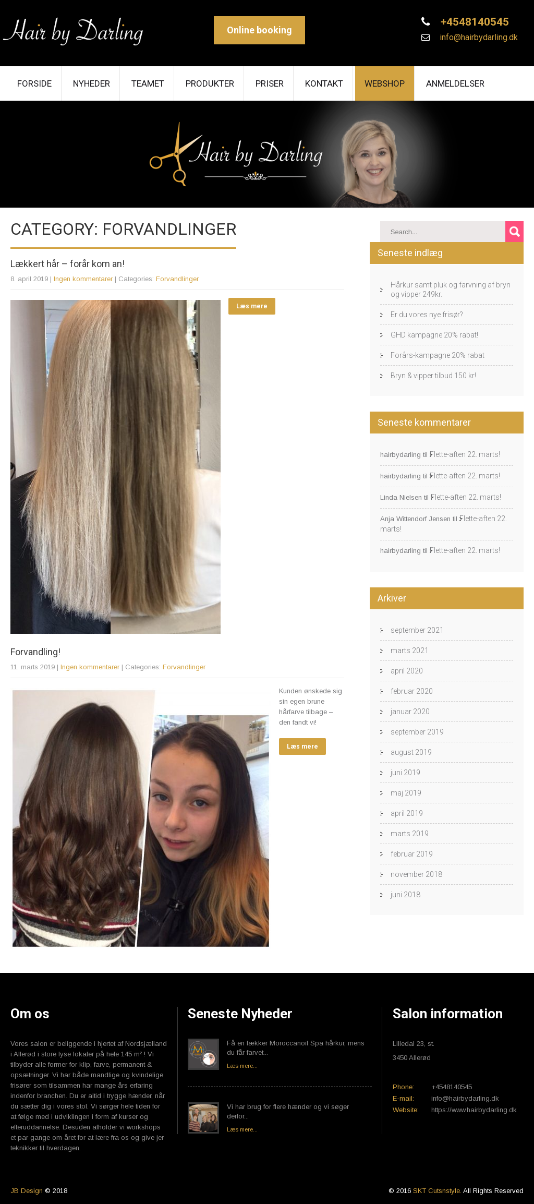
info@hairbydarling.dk (478, 37)
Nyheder (91, 83)
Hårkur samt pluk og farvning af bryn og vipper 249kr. (451, 289)
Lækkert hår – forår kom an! (67, 263)
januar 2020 (410, 711)
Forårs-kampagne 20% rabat (437, 355)
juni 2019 (405, 772)
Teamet (147, 83)
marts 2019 (410, 833)
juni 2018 (405, 894)
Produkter (210, 83)
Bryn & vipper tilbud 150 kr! (433, 375)
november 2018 (416, 874)
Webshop (385, 83)
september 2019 (417, 732)
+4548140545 (473, 22)
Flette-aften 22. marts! (465, 454)
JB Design (26, 1191)
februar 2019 (412, 854)
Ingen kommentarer (83, 279)
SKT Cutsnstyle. (438, 1191)
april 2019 (407, 813)
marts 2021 (410, 650)
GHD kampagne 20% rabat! (434, 335)
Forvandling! (35, 651)
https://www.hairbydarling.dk (474, 1110)
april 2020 (407, 671)
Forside (34, 83)
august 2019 (411, 752)
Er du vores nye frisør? (427, 314)
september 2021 (417, 630)
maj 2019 (406, 793)
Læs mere (252, 306)
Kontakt (324, 83)
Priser (270, 83)
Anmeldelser (455, 83)
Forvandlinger (177, 279)
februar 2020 (412, 691)
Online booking (259, 30)
